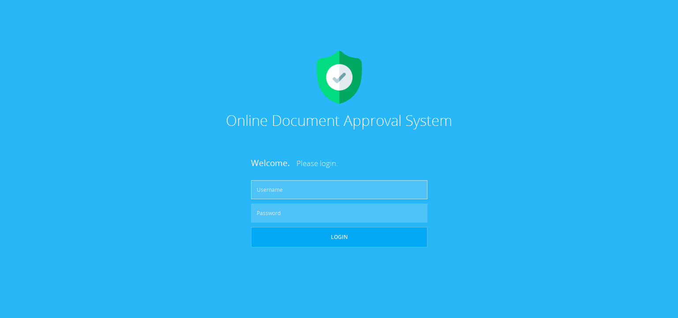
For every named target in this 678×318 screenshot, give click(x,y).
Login (339, 237)
